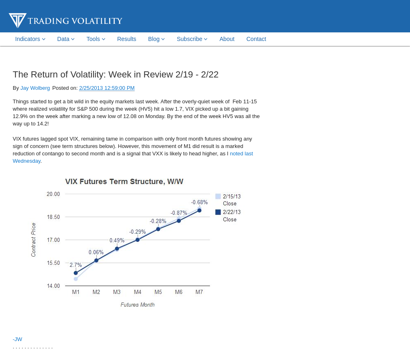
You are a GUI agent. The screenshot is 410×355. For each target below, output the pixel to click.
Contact (256, 39)
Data (66, 39)
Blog (156, 39)
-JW (17, 339)
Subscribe (192, 39)
